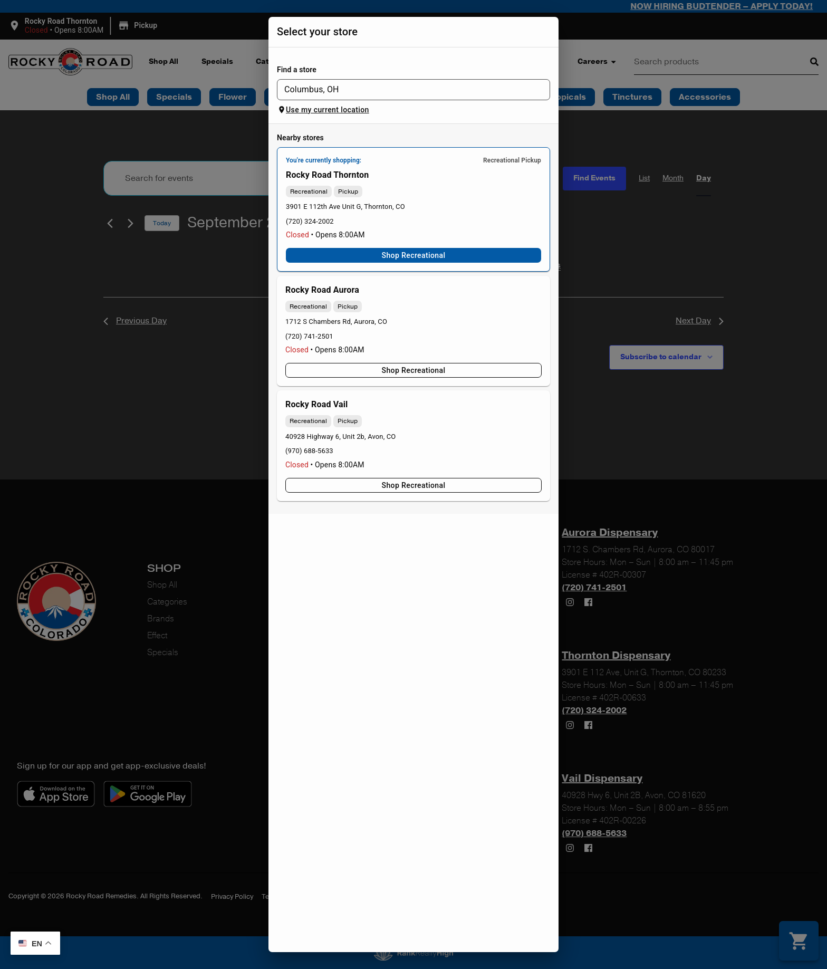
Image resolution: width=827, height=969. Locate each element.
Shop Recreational (413, 255)
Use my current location (323, 109)
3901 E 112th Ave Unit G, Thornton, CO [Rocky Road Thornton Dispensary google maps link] (345, 206)
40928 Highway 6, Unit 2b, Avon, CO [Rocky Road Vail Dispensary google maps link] (340, 436)
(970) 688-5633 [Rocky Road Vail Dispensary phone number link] (309, 451)
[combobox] (405, 89)
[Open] (544, 90)
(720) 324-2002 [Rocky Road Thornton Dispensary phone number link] (310, 221)
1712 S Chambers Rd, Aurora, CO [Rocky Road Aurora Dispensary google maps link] (336, 321)
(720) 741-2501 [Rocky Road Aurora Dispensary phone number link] (309, 336)
